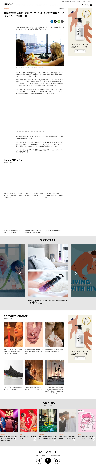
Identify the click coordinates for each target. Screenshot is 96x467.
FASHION (52, 5)
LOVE (58, 5)
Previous (20, 273)
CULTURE (30, 5)
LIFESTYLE (38, 5)
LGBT (23, 5)
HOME (18, 5)
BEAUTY (45, 5)
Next (76, 273)
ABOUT (84, 1)
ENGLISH (88, 1)
